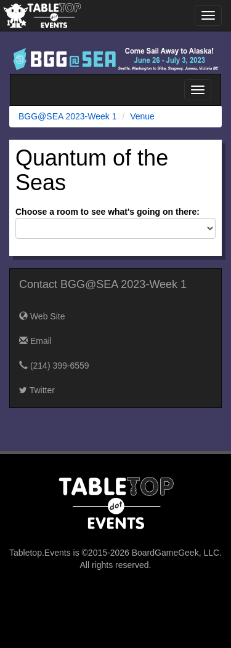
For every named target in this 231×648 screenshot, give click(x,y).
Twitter (37, 390)
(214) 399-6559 (54, 365)
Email (35, 341)
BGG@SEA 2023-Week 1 (67, 116)
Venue (142, 116)
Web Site (42, 316)
